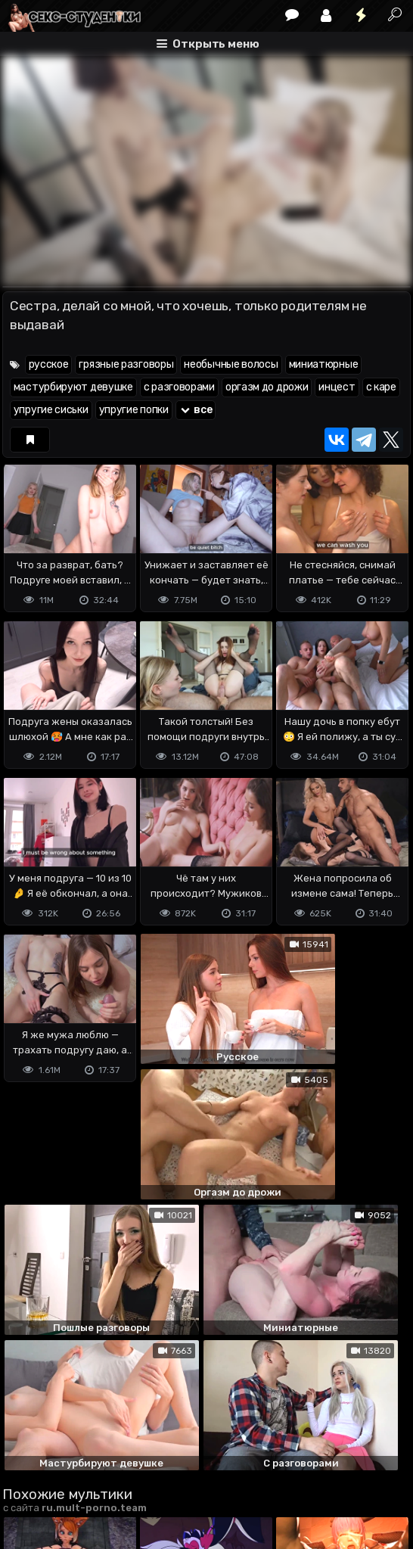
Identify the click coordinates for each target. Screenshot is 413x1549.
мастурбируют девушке (73, 387)
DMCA (26, 1461)
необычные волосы (231, 364)
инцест (336, 387)
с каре (381, 387)
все (196, 409)
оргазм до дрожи (267, 387)
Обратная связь (160, 1461)
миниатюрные (324, 364)
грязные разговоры (126, 364)
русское (49, 364)
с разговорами (179, 387)
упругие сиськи (51, 409)
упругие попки (134, 409)
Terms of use (80, 1461)
